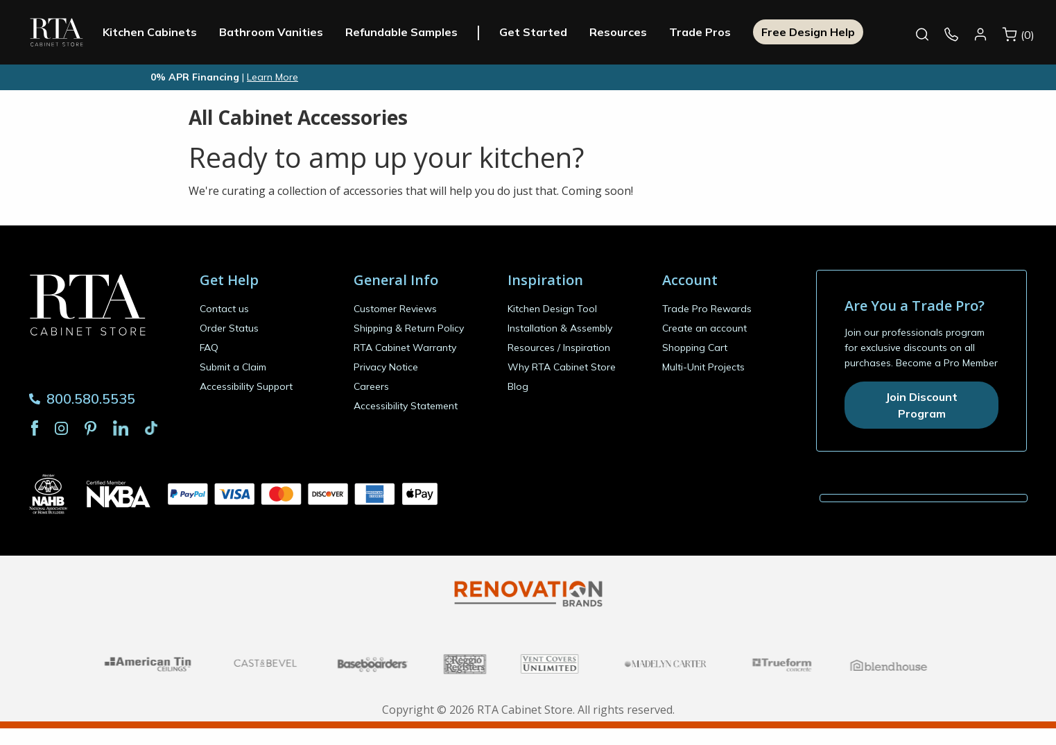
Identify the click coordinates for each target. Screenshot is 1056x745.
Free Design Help (834, 32)
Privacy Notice (386, 367)
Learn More (272, 77)
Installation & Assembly (560, 328)
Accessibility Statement (406, 406)
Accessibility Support (246, 386)
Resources (644, 32)
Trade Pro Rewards (707, 308)
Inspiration (586, 347)
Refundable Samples (428, 32)
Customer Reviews (395, 308)
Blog (518, 386)
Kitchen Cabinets (176, 32)
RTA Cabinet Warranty (405, 347)
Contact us (224, 308)
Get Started (560, 32)
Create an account (704, 328)
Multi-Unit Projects (703, 367)
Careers (371, 386)
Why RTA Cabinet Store (562, 367)
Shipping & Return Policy (409, 328)
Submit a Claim (233, 367)
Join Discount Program (921, 405)
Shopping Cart (694, 347)
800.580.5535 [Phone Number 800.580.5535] (82, 398)
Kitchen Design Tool (552, 308)
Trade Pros (726, 32)
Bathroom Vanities (297, 32)
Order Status (229, 328)
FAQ (209, 347)
